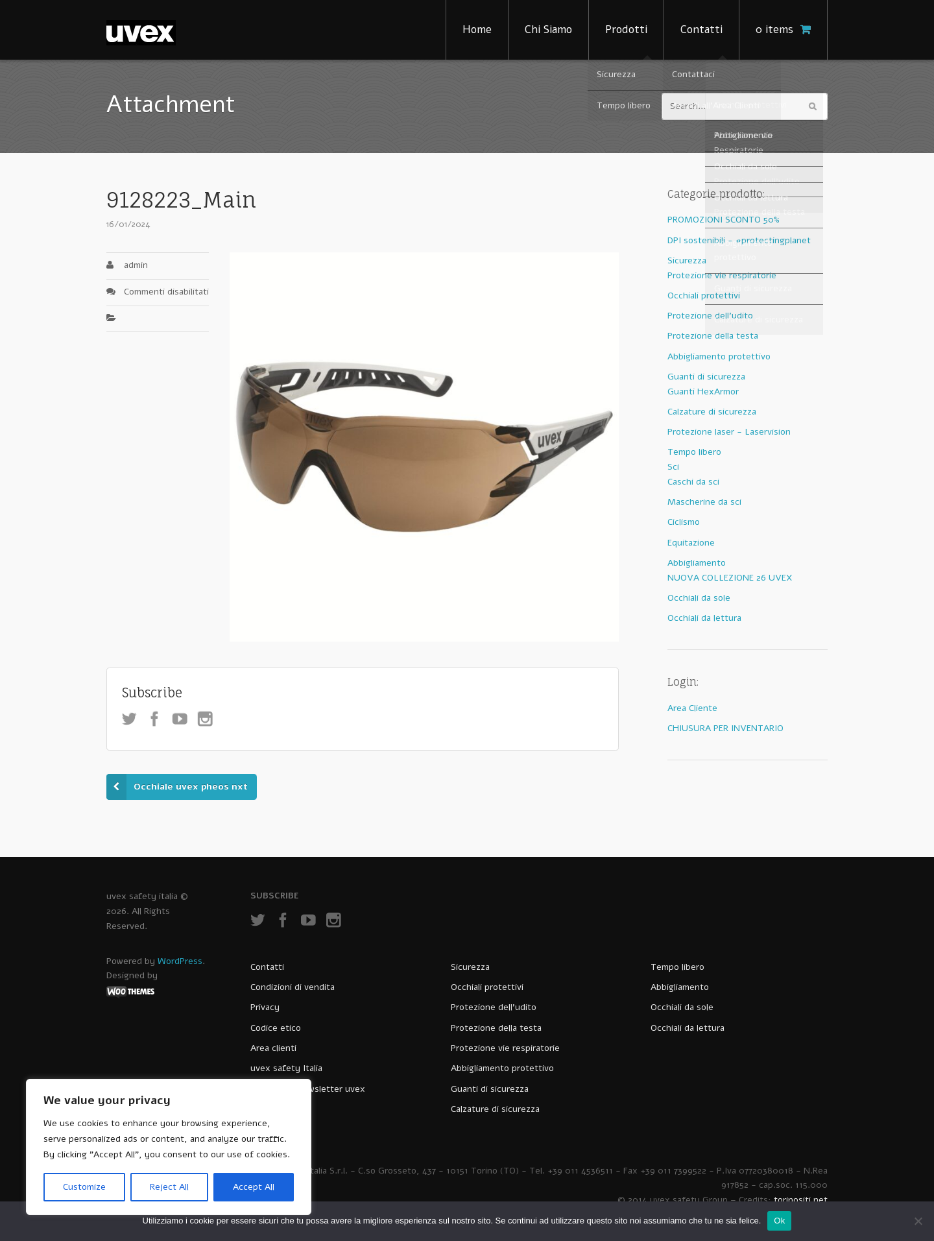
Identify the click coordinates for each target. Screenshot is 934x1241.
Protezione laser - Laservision (729, 432)
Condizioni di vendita (292, 987)
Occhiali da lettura (704, 618)
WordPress (180, 961)
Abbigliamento (696, 563)
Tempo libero (694, 452)
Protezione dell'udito (710, 315)
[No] (917, 1220)
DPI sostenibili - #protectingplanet (739, 240)
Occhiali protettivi (703, 295)
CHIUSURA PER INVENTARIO (725, 728)
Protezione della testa (712, 336)
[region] (168, 1147)
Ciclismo (683, 522)
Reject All (169, 1187)
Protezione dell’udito (493, 1007)
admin (136, 265)
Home (477, 29)
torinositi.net (801, 1200)
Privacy (265, 1007)
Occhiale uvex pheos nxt (191, 786)
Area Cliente (692, 708)
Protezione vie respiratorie (721, 275)
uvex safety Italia (286, 1068)
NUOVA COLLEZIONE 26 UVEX (730, 578)
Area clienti (273, 1048)
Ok (779, 1220)
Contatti (701, 29)
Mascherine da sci (704, 502)
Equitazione (691, 542)
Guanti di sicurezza (706, 376)
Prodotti (626, 29)
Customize (84, 1187)
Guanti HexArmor (703, 391)
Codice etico (275, 1028)
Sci (673, 467)
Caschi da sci (693, 482)
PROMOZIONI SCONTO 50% (723, 219)
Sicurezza (686, 260)
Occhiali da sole (698, 598)
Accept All (253, 1187)
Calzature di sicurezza (711, 411)
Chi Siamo (548, 29)
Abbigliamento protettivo (719, 356)
